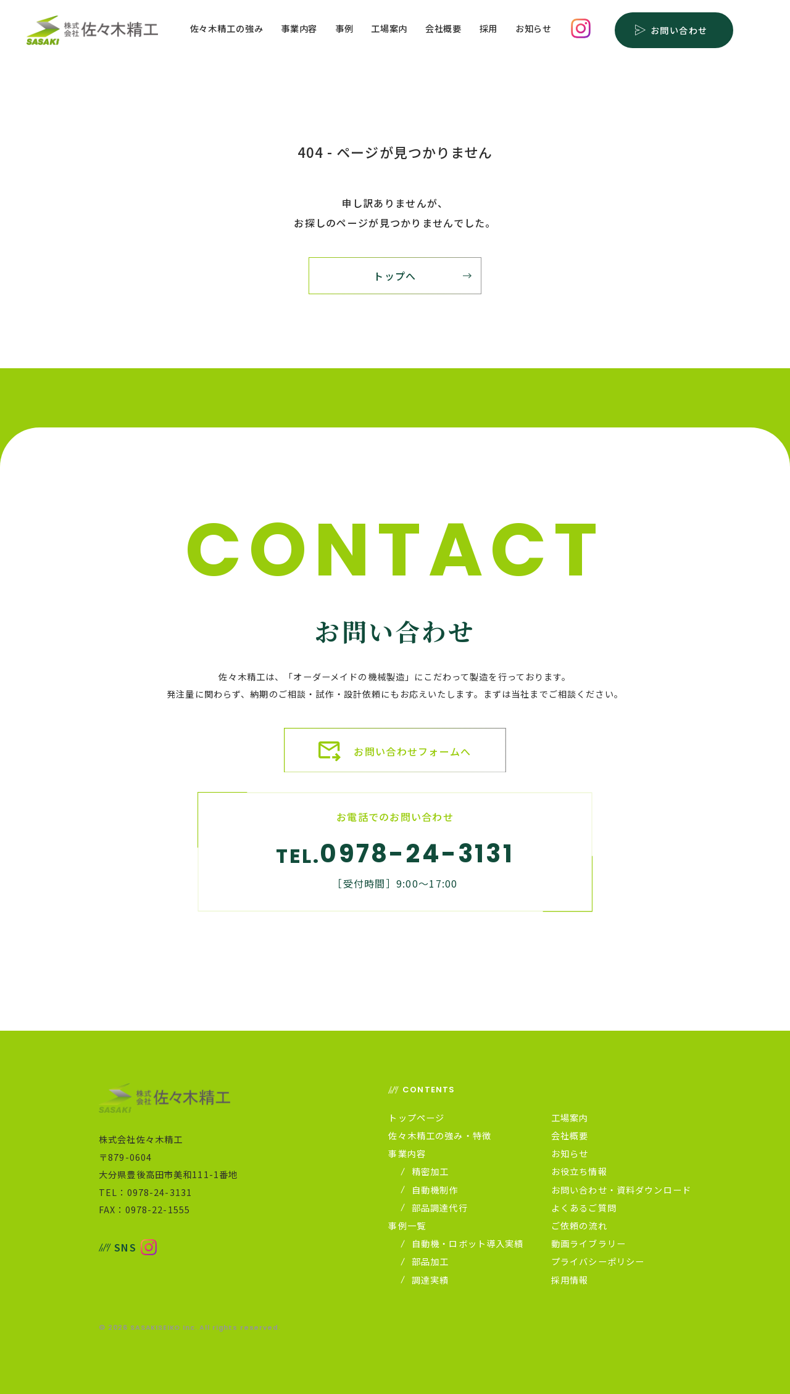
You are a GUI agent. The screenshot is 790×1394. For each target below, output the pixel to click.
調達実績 (425, 1280)
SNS (117, 1247)
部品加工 (425, 1261)
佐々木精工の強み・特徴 (439, 1135)
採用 (489, 29)
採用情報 (570, 1280)
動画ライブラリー (588, 1243)
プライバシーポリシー (597, 1261)
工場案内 (389, 29)
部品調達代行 (435, 1207)
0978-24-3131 (417, 853)
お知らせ (533, 29)
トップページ (416, 1117)
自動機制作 (430, 1190)
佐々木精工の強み (227, 29)
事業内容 (299, 29)
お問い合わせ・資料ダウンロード (621, 1190)
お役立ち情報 (579, 1171)
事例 (344, 29)
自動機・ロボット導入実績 (463, 1243)
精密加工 (425, 1171)
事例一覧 (407, 1225)
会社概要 (443, 29)
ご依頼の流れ (579, 1225)
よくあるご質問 (584, 1207)
